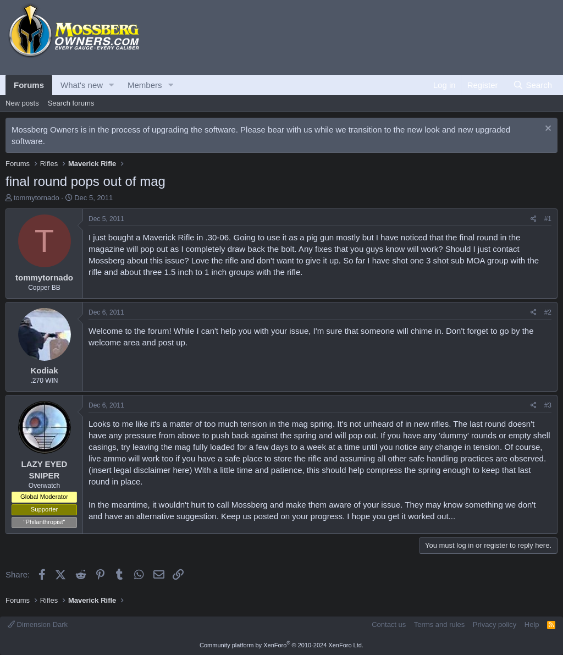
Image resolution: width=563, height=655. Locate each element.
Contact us (389, 624)
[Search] (532, 85)
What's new (81, 85)
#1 (547, 219)
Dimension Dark (38, 624)
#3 (547, 405)
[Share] (533, 219)
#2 (547, 312)
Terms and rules (439, 624)
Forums (29, 85)
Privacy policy (494, 624)
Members (145, 85)
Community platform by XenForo (281, 645)
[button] (111, 85)
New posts (22, 103)
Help (532, 624)
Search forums (71, 103)
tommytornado (36, 198)
